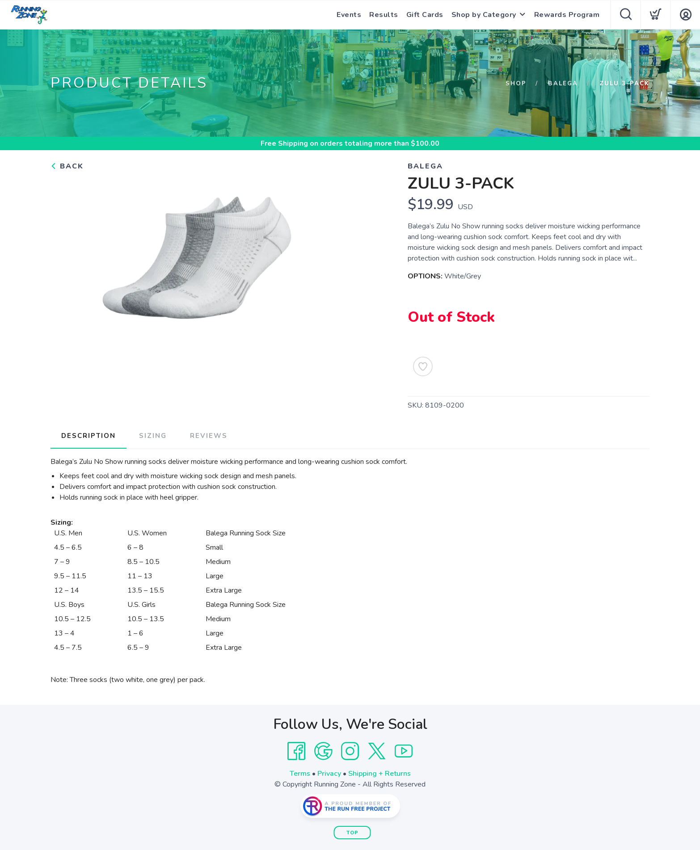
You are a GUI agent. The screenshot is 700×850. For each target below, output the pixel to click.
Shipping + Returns (379, 773)
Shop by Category (483, 15)
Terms (300, 773)
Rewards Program (567, 15)
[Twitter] (376, 751)
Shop (516, 84)
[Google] (323, 751)
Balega (563, 84)
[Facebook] (296, 751)
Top (352, 832)
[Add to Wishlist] (423, 366)
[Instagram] (350, 751)
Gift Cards (424, 15)
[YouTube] (403, 751)
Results (383, 15)
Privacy (329, 773)
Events (349, 15)
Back (67, 166)
